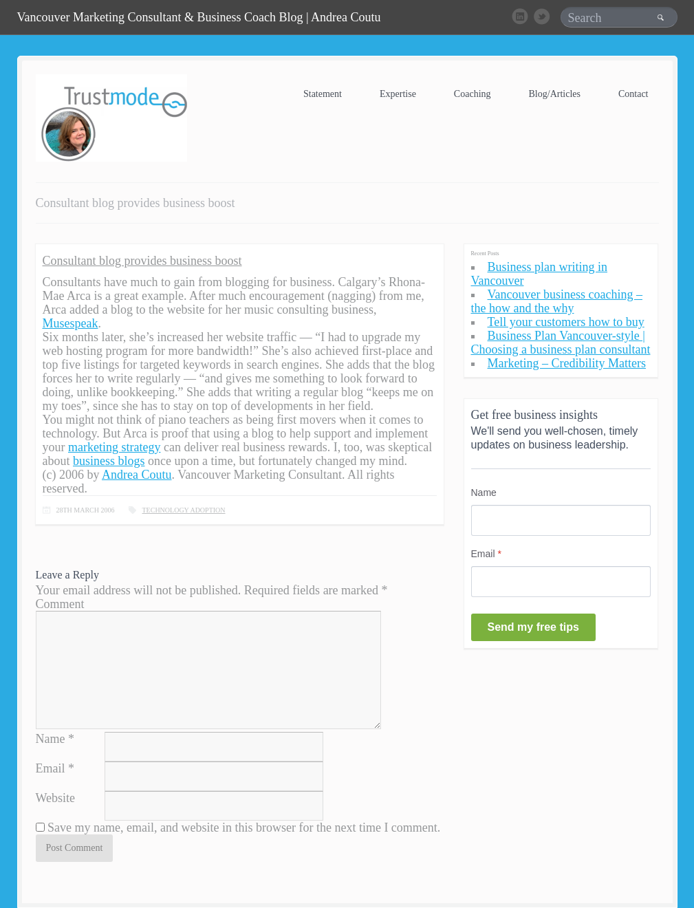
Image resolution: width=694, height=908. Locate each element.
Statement (322, 94)
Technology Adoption (184, 510)
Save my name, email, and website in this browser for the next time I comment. (243, 827)
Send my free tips (533, 627)
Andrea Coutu (136, 475)
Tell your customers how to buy (566, 322)
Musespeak (70, 323)
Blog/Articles (555, 94)
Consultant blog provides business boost (142, 261)
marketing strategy (114, 447)
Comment (60, 604)
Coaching (472, 94)
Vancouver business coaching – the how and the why (556, 301)
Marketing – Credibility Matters (567, 363)
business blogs (109, 461)
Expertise (398, 94)
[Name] (561, 520)
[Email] (561, 581)
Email (50, 768)
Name (50, 739)
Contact (633, 94)
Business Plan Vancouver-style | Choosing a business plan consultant (561, 342)
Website (56, 798)
